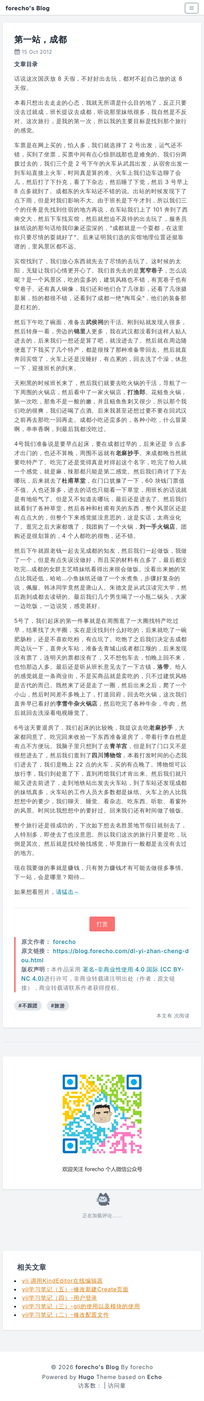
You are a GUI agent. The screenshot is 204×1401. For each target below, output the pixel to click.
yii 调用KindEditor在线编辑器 (62, 1280)
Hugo (86, 1376)
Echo (154, 1376)
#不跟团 (28, 1006)
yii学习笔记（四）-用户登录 (59, 1297)
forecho (64, 941)
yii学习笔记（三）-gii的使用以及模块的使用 (81, 1306)
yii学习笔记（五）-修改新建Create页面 (75, 1289)
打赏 (102, 924)
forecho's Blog (28, 8)
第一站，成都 (40, 39)
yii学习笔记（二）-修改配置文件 (65, 1314)
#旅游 (58, 1006)
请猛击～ (68, 891)
